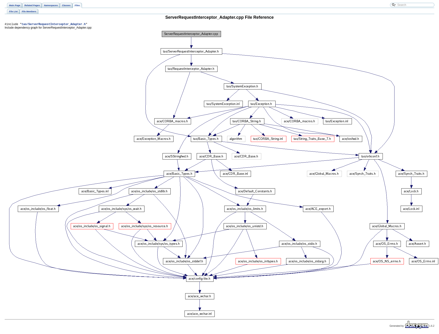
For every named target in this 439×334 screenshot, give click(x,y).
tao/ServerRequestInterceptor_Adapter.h (54, 25)
